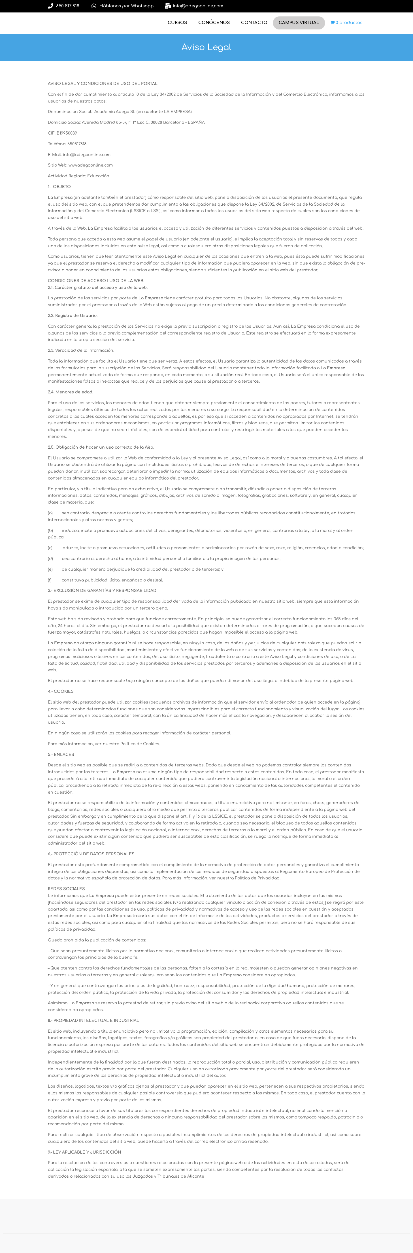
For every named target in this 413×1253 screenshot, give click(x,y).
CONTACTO (254, 22)
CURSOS (177, 22)
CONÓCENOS (214, 22)
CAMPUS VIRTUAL (299, 22)
